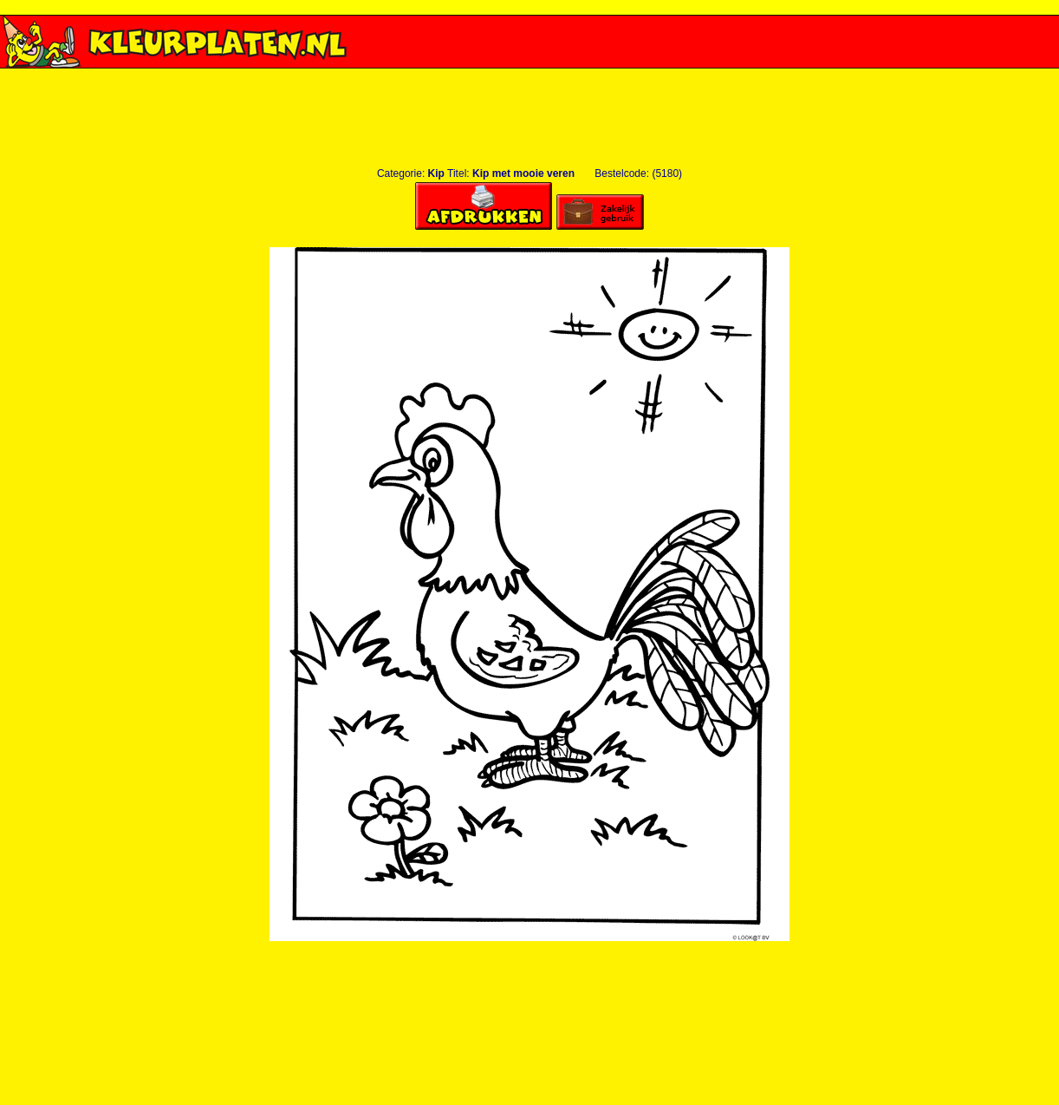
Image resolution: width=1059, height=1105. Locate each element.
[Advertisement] (529, 75)
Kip (436, 173)
